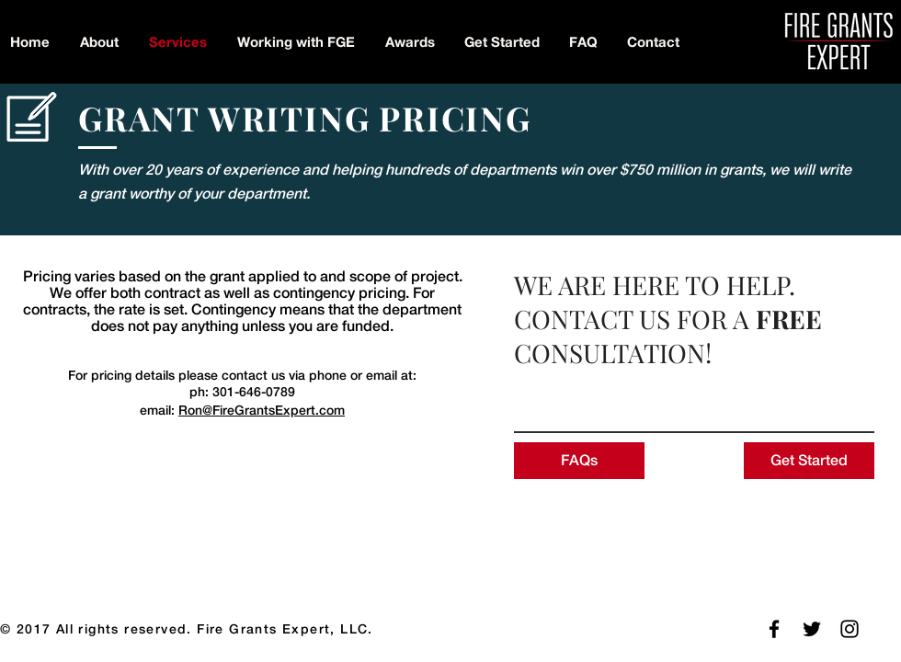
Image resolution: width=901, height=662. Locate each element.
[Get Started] (809, 460)
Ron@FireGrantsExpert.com (261, 410)
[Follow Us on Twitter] (812, 629)
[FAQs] (579, 460)
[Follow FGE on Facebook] (774, 629)
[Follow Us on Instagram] (849, 629)
